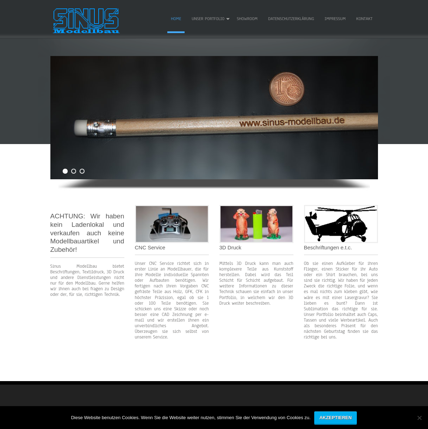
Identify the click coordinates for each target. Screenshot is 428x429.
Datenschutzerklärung (291, 18)
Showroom (247, 18)
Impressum (335, 18)
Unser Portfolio (208, 18)
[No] (419, 420)
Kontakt (364, 18)
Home (176, 18)
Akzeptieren (336, 417)
